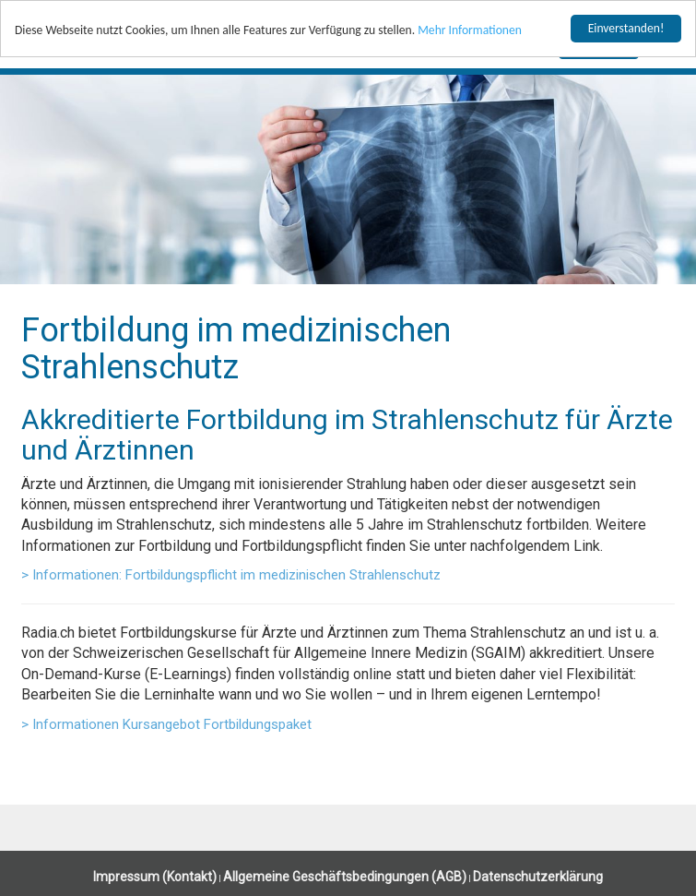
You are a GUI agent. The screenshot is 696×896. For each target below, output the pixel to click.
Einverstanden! (626, 28)
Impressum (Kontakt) (155, 876)
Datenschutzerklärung (538, 876)
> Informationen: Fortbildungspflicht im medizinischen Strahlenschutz (231, 575)
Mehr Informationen (470, 30)
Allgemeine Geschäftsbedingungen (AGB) (344, 876)
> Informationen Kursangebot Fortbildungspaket (166, 724)
